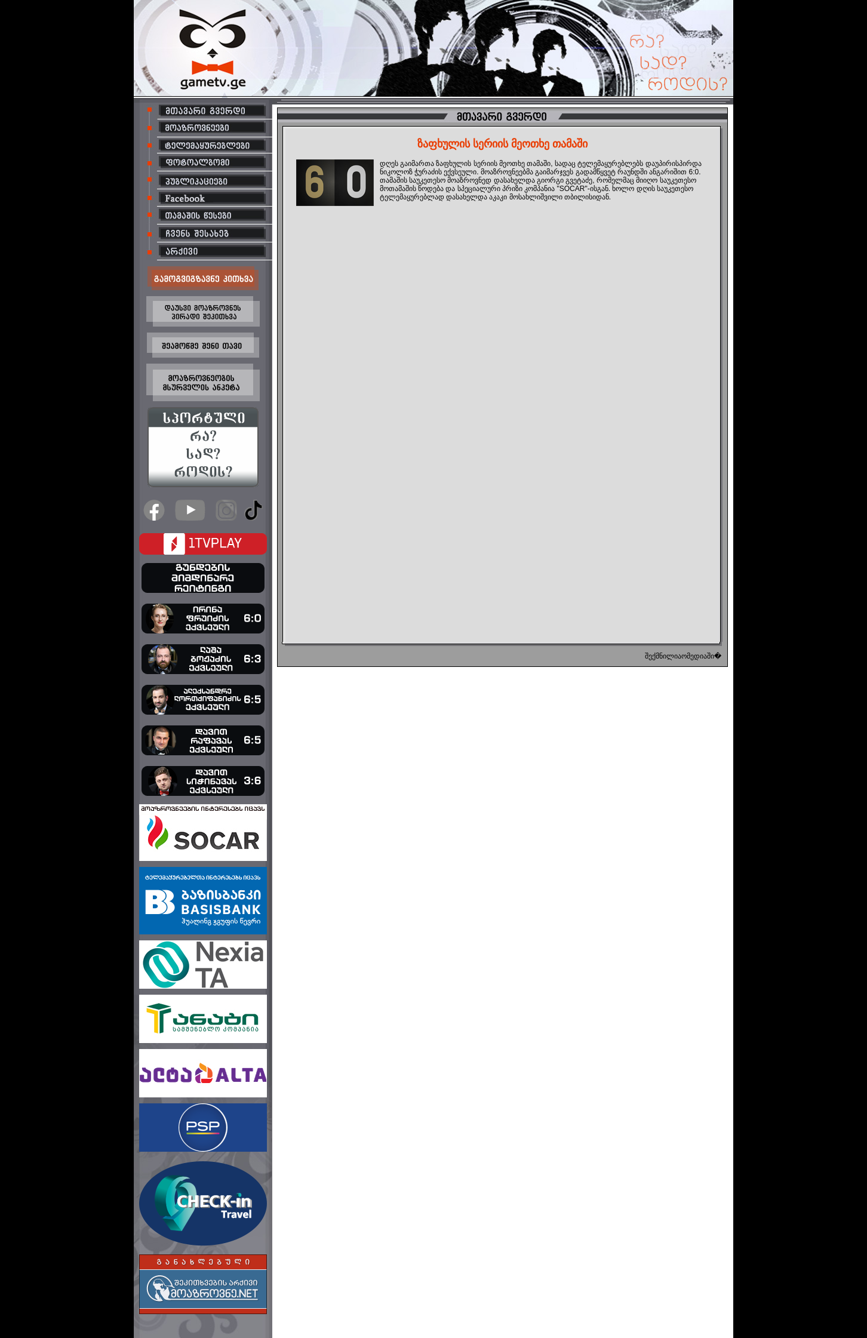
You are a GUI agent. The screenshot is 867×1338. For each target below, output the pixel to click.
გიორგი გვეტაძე (564, 180)
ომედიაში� (701, 656)
